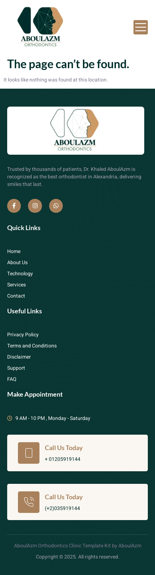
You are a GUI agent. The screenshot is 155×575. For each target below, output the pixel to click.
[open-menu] (140, 27)
